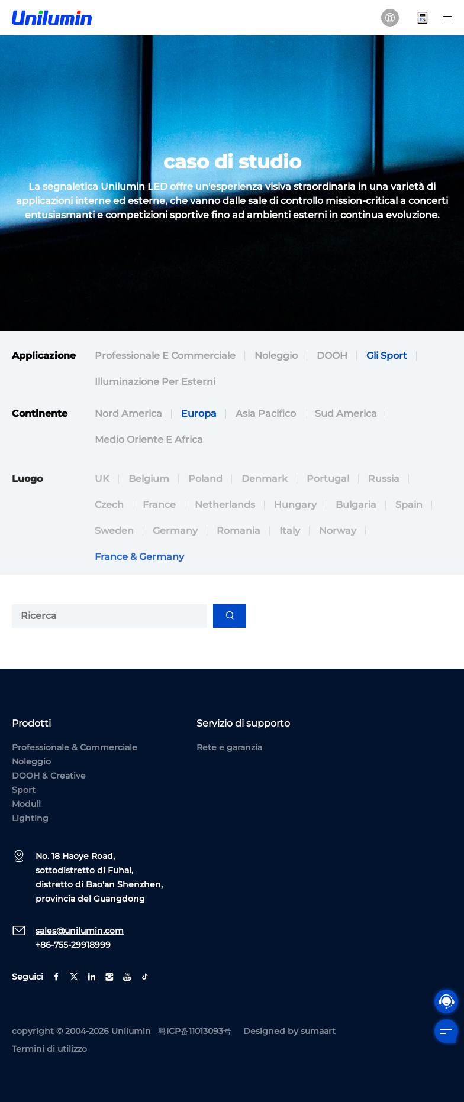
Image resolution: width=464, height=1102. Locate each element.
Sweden (114, 553)
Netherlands (225, 527)
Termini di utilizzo (49, 1048)
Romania (238, 553)
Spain (409, 527)
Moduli (26, 804)
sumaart (318, 1031)
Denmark (264, 501)
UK (102, 501)
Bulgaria (356, 527)
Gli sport (386, 355)
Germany (175, 553)
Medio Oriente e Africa (149, 439)
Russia (383, 501)
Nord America (128, 413)
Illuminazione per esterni (155, 381)
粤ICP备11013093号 (194, 1031)
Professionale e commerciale (165, 355)
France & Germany (139, 579)
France (159, 527)
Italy (289, 553)
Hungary (295, 527)
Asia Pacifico (266, 413)
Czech (109, 527)
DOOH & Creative (49, 775)
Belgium (148, 501)
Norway (337, 553)
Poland (205, 501)
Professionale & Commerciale (74, 747)
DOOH (332, 355)
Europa (199, 413)
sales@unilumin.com (80, 930)
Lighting (30, 818)
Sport (24, 790)
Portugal (328, 501)
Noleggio (276, 355)
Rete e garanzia (229, 747)
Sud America (346, 413)
